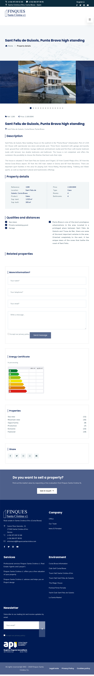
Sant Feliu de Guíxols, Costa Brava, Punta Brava (24, 130)
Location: (14, 191)
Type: (55, 191)
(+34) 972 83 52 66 (14, 2)
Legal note (54, 670)
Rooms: (56, 194)
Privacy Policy (68, 670)
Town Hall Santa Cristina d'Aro (61, 575)
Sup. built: (15, 203)
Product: (14, 197)
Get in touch (47, 492)
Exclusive (47, 430)
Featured (47, 433)
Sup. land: (15, 200)
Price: (55, 188)
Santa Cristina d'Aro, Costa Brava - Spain (24, 5)
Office (51, 521)
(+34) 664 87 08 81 (35, 2)
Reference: (15, 188)
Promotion (47, 427)
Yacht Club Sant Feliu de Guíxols (61, 594)
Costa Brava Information (58, 565)
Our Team (53, 526)
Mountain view (47, 421)
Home (9, 47)
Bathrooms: (57, 197)
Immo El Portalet (55, 530)
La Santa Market (55, 599)
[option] (47, 85)
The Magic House (55, 585)
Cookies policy (83, 670)
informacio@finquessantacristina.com (21, 543)
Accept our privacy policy (18, 335)
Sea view (47, 418)
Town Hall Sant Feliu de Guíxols (61, 580)
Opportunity (47, 424)
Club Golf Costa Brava (57, 570)
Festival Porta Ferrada (57, 590)
